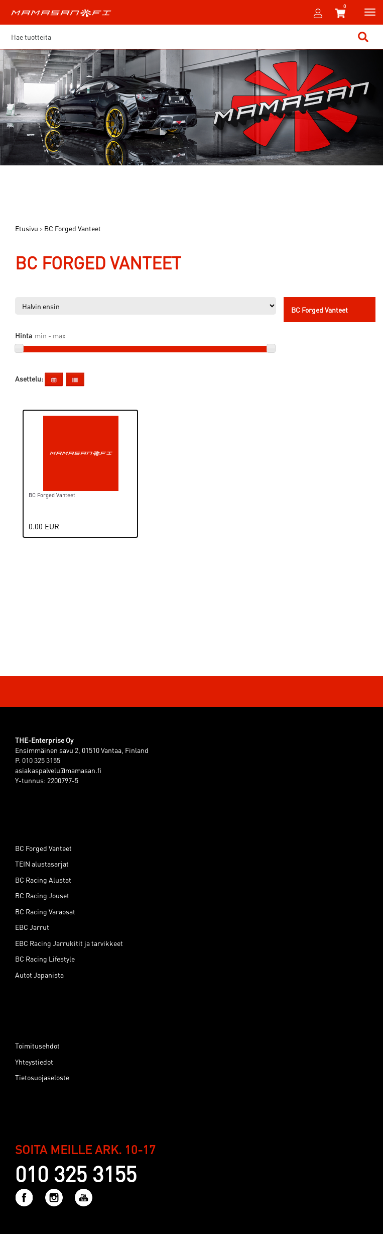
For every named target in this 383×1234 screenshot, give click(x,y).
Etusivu (26, 228)
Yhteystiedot (34, 1061)
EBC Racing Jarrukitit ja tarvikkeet (69, 942)
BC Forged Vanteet (43, 847)
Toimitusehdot (37, 1045)
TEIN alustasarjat (42, 863)
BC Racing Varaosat (45, 911)
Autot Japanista (39, 974)
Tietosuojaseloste (42, 1077)
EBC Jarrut (32, 926)
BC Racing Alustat (43, 879)
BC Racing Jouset (42, 895)
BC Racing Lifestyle (45, 958)
